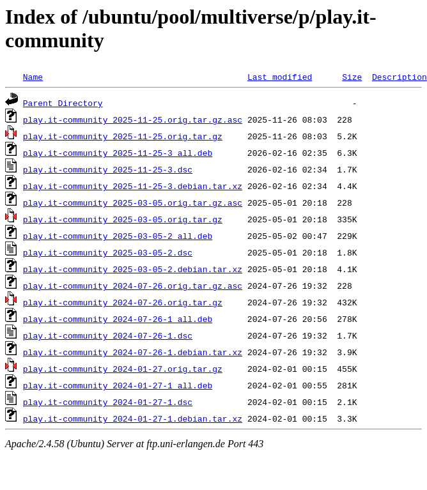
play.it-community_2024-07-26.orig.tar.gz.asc (132, 285)
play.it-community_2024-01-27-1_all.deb (117, 385)
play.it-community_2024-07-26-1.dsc (107, 335)
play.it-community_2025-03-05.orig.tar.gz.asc (132, 202)
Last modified (279, 76)
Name (33, 76)
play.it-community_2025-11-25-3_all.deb (117, 152)
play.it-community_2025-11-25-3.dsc (107, 169)
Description (399, 76)
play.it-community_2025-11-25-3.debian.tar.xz (132, 186)
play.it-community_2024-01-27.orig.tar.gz (122, 368)
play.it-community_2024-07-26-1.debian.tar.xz (132, 352)
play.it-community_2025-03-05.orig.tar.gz (122, 219)
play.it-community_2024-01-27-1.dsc (107, 402)
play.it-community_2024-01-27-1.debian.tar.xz (132, 418)
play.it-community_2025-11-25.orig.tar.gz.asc (132, 119)
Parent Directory (63, 103)
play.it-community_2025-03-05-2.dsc (107, 252)
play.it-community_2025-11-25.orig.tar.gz (122, 136)
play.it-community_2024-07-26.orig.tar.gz (122, 302)
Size (352, 76)
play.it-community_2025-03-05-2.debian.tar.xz (132, 269)
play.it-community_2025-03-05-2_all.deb (117, 235)
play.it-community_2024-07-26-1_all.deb (117, 319)
